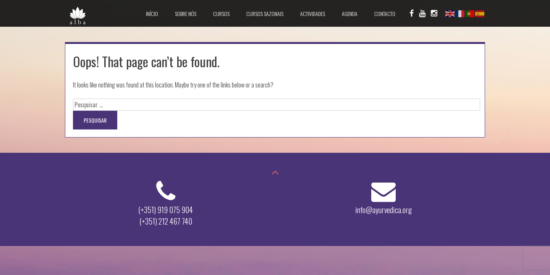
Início (152, 14)
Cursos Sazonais (264, 14)
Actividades (312, 14)
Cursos (221, 14)
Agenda (350, 14)
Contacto (384, 14)
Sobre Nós (185, 14)
